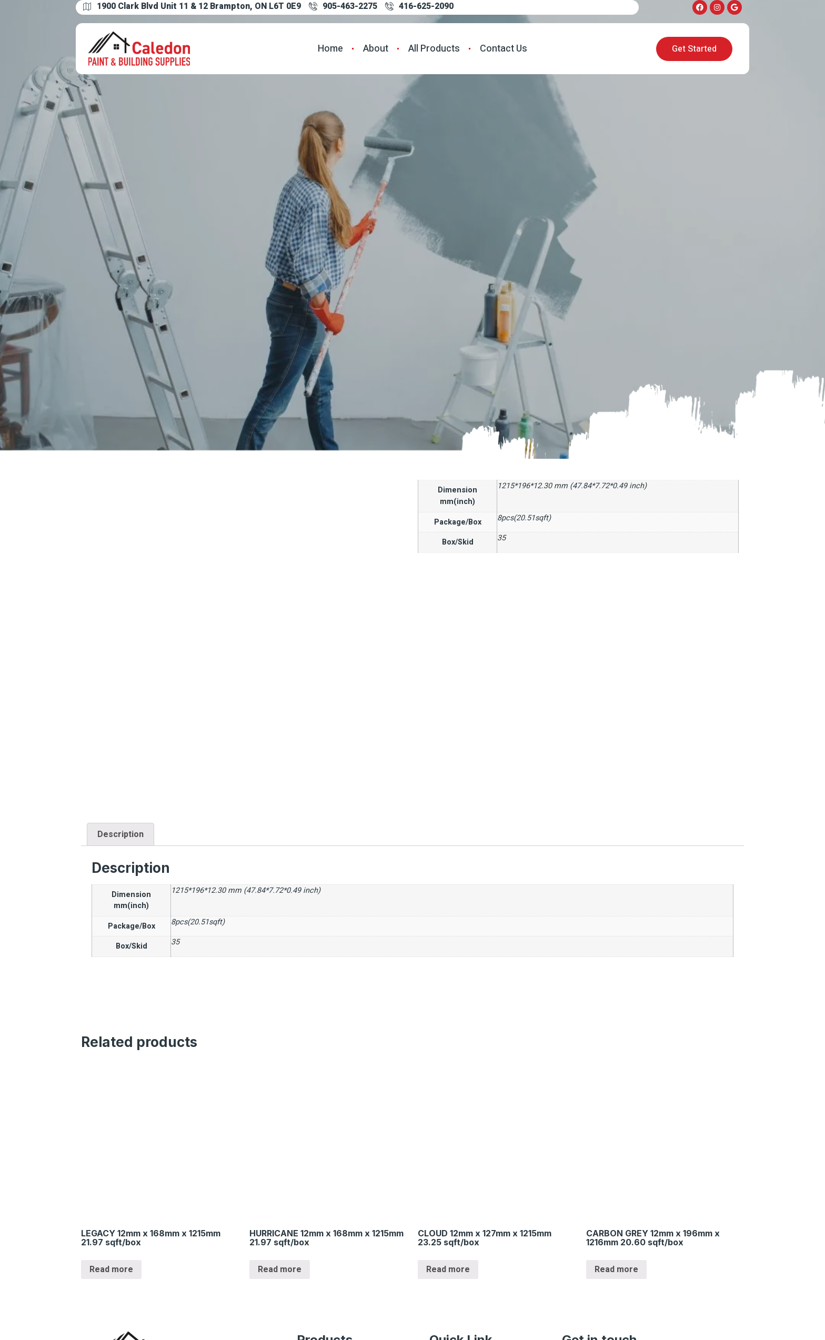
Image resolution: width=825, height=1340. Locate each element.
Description (120, 834)
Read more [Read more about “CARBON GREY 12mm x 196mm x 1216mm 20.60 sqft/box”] (616, 1269)
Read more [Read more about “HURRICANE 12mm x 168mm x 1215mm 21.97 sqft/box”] (279, 1269)
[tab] (120, 834)
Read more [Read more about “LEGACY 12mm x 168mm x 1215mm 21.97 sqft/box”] (111, 1269)
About (375, 49)
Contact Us (503, 49)
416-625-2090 (419, 6)
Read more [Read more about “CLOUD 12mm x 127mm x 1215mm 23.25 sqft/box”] (448, 1269)
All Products (434, 49)
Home (330, 49)
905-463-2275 (343, 6)
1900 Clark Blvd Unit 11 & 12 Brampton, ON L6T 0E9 (192, 6)
